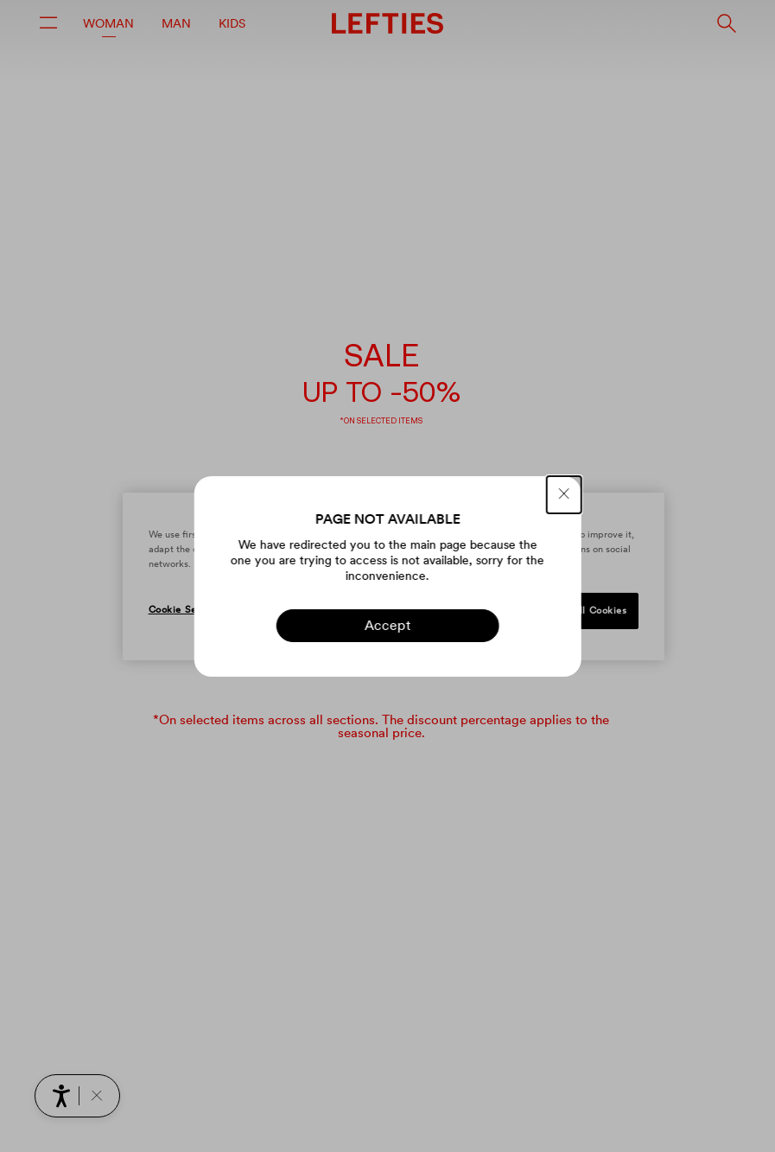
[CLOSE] (564, 494)
